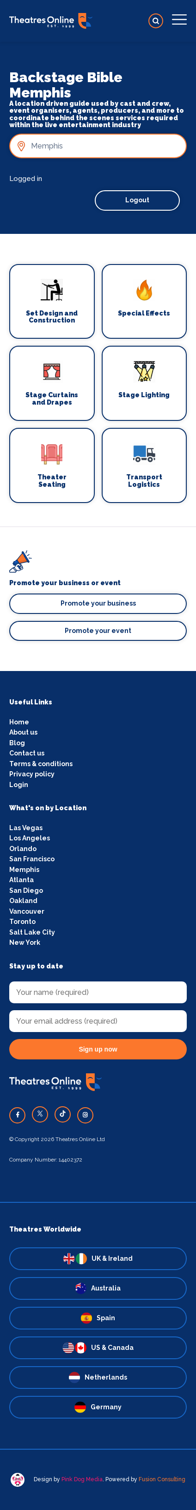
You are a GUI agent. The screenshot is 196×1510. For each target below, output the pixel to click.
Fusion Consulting (162, 1479)
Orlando (23, 848)
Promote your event (98, 630)
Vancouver (26, 911)
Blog (17, 743)
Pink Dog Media (82, 1479)
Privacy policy (32, 774)
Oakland (23, 900)
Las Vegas (26, 828)
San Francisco (32, 859)
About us (23, 732)
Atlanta (21, 880)
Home (19, 722)
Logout (137, 200)
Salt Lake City (32, 932)
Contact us (26, 753)
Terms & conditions (41, 764)
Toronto (22, 921)
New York (24, 942)
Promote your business (98, 603)
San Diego (26, 890)
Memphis (24, 869)
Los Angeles (29, 838)
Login (18, 784)
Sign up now (98, 1049)
